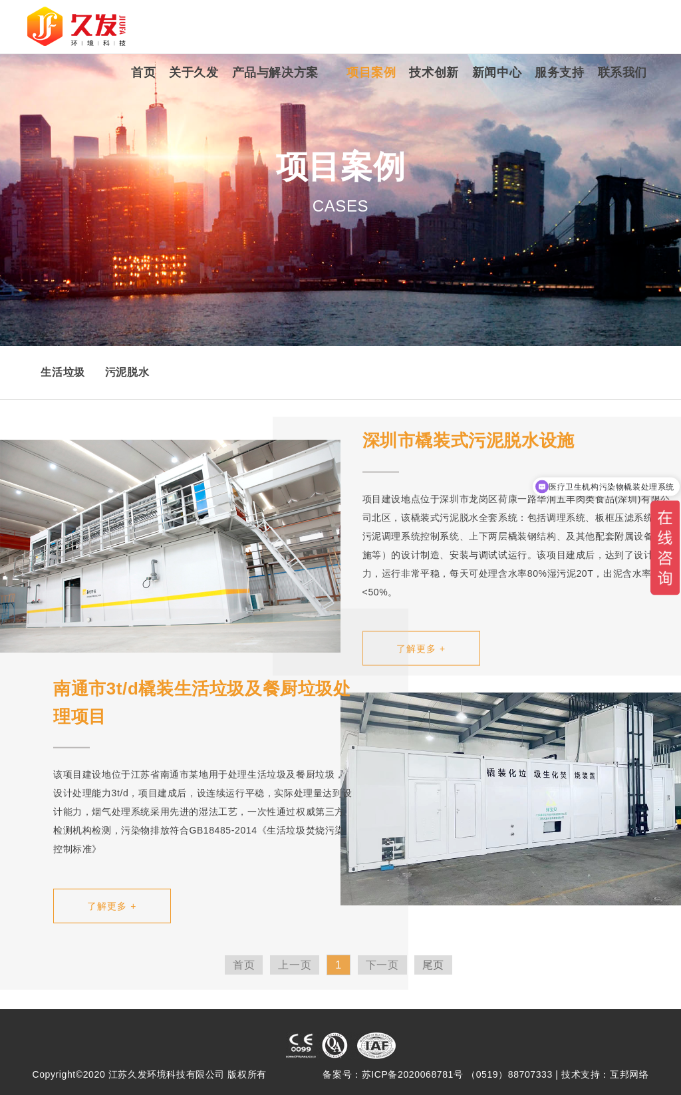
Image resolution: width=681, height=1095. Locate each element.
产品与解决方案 (275, 72)
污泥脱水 (127, 372)
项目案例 (371, 72)
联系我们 (622, 72)
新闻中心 (496, 72)
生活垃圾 (62, 372)
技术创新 (433, 72)
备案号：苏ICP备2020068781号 (393, 1074)
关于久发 (193, 72)
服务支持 (559, 72)
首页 (143, 72)
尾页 (433, 965)
